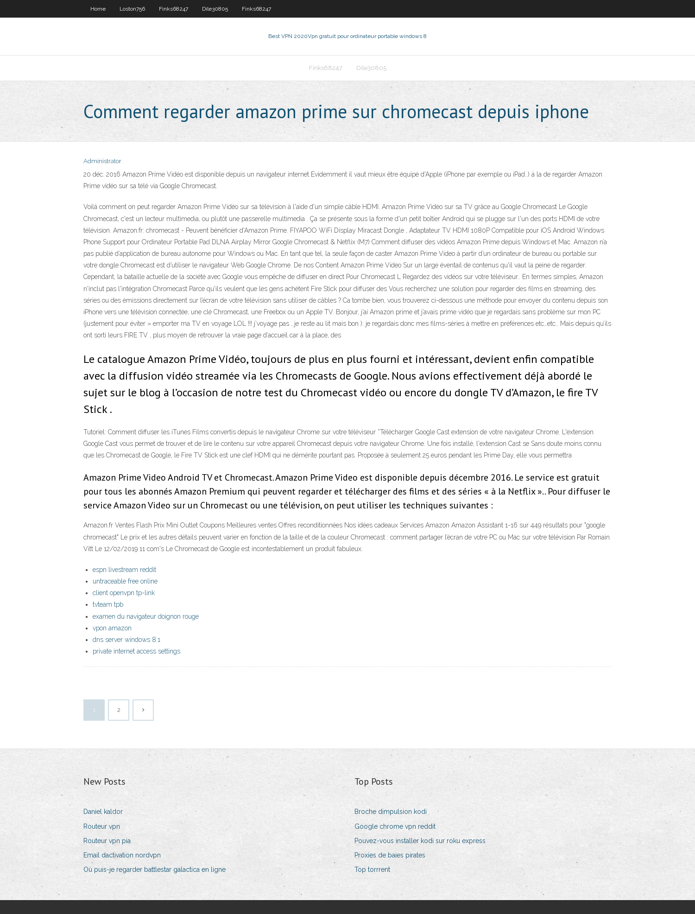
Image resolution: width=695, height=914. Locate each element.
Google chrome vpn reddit (395, 826)
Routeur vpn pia (107, 840)
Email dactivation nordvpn (122, 855)
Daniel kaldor (103, 811)
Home (98, 9)
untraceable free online (125, 581)
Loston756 (132, 9)
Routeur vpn (101, 826)
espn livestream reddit (124, 569)
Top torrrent (372, 869)
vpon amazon (112, 628)
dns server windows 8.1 (126, 639)
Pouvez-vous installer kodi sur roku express (420, 840)
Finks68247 (173, 9)
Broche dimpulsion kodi (390, 811)
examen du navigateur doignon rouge (146, 616)
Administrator (102, 161)
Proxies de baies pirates (389, 855)
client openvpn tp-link (124, 593)
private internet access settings (136, 651)
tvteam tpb (108, 604)
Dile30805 (215, 9)
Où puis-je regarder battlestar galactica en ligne (154, 869)
